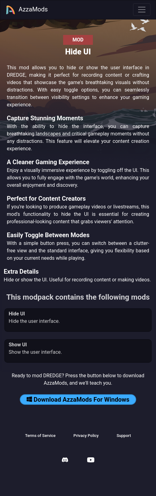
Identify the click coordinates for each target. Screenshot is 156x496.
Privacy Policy (85, 435)
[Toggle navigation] (141, 9)
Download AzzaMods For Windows (78, 399)
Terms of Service (40, 435)
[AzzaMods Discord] (65, 460)
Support (124, 435)
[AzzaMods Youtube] (90, 460)
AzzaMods (27, 10)
